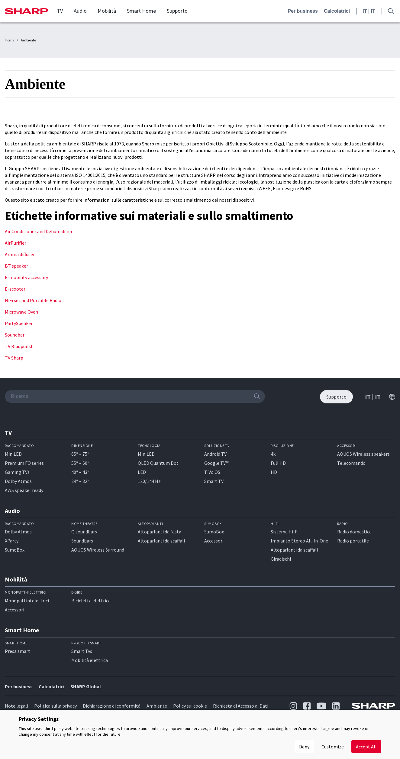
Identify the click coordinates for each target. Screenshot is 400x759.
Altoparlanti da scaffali (161, 541)
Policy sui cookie (190, 706)
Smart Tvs (81, 651)
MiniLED (13, 454)
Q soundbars (84, 532)
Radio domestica (354, 532)
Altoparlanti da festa (159, 532)
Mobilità (107, 11)
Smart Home (141, 11)
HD (274, 472)
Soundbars (82, 541)
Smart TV (214, 481)
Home (9, 40)
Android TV (215, 454)
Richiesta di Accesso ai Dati (240, 706)
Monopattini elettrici (27, 601)
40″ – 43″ (80, 472)
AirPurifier (15, 243)
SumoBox (14, 550)
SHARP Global (85, 686)
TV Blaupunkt (19, 346)
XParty (11, 541)
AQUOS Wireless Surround (97, 550)
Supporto (177, 11)
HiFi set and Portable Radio (33, 300)
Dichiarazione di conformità (111, 706)
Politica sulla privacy (55, 706)
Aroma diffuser (20, 254)
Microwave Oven (21, 312)
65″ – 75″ (80, 454)
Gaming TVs (17, 472)
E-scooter (15, 289)
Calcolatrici (337, 11)
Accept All (366, 747)
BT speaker (16, 266)
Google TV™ (216, 463)
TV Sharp (14, 358)
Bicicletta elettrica (91, 601)
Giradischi (281, 559)
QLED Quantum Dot (158, 463)
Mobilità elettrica (89, 660)
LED (142, 472)
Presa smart (17, 651)
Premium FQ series (24, 463)
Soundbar (14, 335)
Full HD (278, 463)
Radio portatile (353, 541)
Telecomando (351, 463)
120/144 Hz (149, 481)
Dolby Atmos (18, 481)
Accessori (214, 541)
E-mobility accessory (26, 277)
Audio (80, 11)
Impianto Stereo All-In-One (299, 541)
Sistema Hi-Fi (284, 532)
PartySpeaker (19, 323)
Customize (332, 747)
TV (60, 11)
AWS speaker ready (24, 490)
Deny (304, 747)
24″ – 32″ (80, 481)
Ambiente (157, 706)
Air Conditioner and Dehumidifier (39, 231)
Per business (303, 11)
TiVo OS (212, 472)
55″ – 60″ (80, 463)
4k (273, 454)
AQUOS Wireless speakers (363, 454)
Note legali (16, 706)
